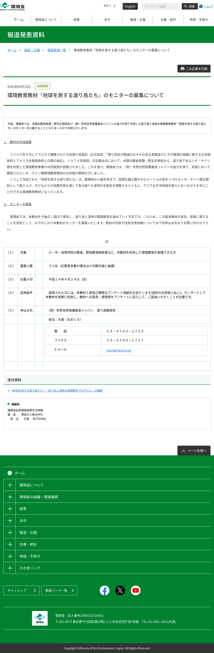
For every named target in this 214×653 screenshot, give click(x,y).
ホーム (15, 19)
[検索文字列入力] (161, 6)
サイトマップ (17, 590)
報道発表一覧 (56, 50)
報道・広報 (32, 50)
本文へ (108, 6)
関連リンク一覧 (56, 590)
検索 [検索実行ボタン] (192, 6)
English (130, 6)
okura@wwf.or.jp (119, 350)
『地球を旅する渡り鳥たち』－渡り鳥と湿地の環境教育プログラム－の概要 (56, 390)
